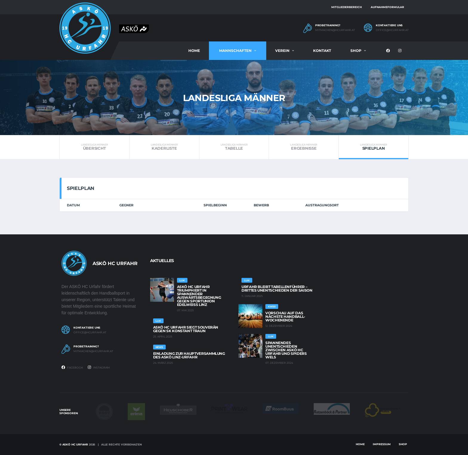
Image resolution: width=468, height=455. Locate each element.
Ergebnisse (303, 147)
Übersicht (94, 147)
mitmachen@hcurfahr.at (335, 30)
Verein (282, 50)
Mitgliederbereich (346, 7)
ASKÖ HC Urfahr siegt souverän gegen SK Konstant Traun (185, 329)
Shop (355, 50)
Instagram (99, 367)
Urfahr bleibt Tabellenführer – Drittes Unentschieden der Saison (276, 288)
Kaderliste (164, 147)
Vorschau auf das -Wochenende (285, 316)
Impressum (382, 444)
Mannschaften (235, 50)
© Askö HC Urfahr (73, 444)
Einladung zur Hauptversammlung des (189, 355)
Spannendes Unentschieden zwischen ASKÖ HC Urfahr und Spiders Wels (286, 350)
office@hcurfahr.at (392, 30)
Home (194, 50)
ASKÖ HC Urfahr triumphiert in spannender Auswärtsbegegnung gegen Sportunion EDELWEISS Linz (199, 295)
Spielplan (373, 147)
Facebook (72, 367)
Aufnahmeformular (387, 7)
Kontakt (322, 50)
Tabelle (234, 147)
